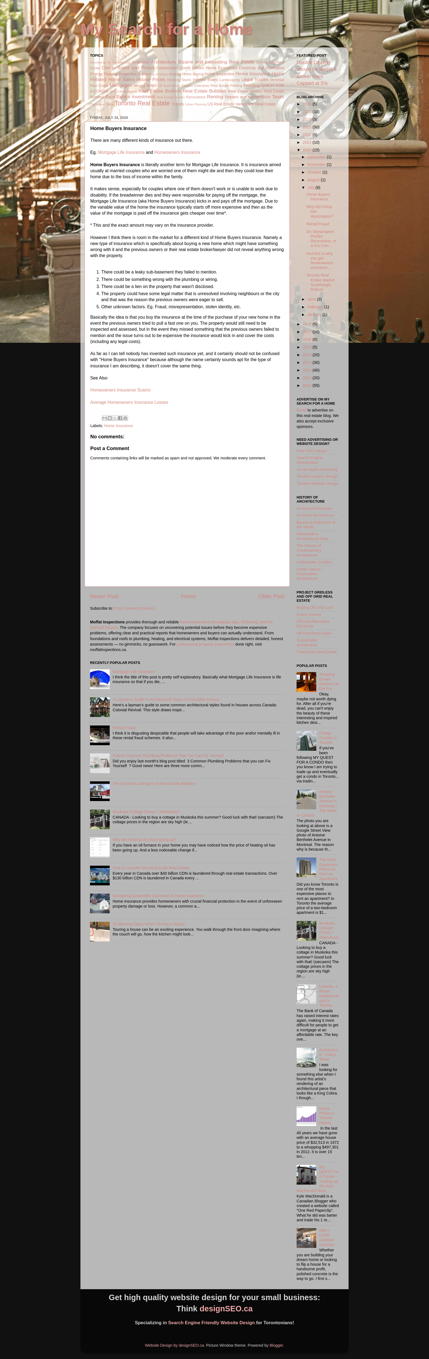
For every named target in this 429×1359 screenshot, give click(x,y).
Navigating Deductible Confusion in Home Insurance (158, 896)
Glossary (161, 74)
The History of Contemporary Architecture (309, 550)
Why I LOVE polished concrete (326, 1237)
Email (301, 410)
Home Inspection (219, 74)
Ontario (187, 86)
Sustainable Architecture (307, 642)
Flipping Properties (120, 74)
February (316, 307)
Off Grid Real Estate (314, 633)
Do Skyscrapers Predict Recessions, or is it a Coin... (321, 238)
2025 (307, 112)
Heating (175, 74)
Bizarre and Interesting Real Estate (216, 62)
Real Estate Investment (130, 96)
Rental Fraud (124, 727)
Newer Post (104, 596)
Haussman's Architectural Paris (313, 536)
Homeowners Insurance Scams (120, 390)
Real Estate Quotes (171, 97)
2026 (307, 104)
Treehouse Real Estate (317, 652)
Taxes (278, 96)
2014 (307, 355)
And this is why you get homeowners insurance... (319, 260)
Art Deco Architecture (315, 515)
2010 (307, 385)
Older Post (271, 596)
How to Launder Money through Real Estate (151, 868)
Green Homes (309, 614)
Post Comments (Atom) (134, 608)
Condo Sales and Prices (128, 67)
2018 (307, 324)
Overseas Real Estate (211, 86)
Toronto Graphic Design (317, 476)
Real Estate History (245, 91)
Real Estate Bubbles (204, 91)
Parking (236, 86)
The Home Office (102, 104)
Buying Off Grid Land (315, 607)
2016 (307, 339)
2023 (307, 127)
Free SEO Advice (312, 451)
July (312, 187)
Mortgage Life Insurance (121, 152)
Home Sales (121, 79)
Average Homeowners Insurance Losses (129, 402)
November (317, 164)
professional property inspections (205, 644)
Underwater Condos (314, 562)
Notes (151, 85)
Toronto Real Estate (142, 103)
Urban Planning (196, 104)
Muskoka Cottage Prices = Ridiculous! (146, 812)
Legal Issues (254, 79)
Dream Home (204, 68)
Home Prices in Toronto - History (327, 1115)
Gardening (146, 74)
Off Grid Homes (169, 85)
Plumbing (252, 85)
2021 (307, 142)
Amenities (140, 62)
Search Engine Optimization (309, 460)
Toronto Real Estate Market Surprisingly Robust (320, 282)
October (315, 172)
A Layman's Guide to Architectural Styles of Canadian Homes (166, 699)
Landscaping (230, 80)
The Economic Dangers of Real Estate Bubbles (154, 783)
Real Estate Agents (123, 91)
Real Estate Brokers (159, 91)
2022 (307, 135)
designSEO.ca (226, 1308)
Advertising (98, 62)
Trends (178, 104)
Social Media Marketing (317, 469)
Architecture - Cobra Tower (328, 1055)
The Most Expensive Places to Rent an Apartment (328, 869)
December (317, 157)
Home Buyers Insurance (318, 196)
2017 (307, 332)
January (315, 314)
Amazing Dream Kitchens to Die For (329, 681)
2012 (307, 370)
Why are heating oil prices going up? (144, 839)
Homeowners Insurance (177, 152)
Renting (215, 96)
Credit (185, 68)
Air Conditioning (118, 62)
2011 (307, 378)
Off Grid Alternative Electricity (313, 623)
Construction (167, 68)
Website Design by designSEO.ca (174, 1345)
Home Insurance (253, 73)
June (312, 299)
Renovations (196, 97)
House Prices (151, 79)
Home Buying (193, 74)
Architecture (163, 62)
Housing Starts (179, 80)
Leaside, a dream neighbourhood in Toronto (329, 995)
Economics (227, 68)
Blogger (276, 1345)
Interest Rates (205, 79)
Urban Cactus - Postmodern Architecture (310, 574)
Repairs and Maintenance (248, 97)
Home (188, 596)
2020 (307, 150)
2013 (307, 362)
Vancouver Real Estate (256, 104)
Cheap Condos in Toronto (328, 738)
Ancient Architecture (314, 508)
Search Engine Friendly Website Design (211, 1322)
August (314, 180)
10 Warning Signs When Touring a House (149, 924)
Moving (139, 86)
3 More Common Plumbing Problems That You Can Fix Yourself (168, 755)
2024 (307, 119)
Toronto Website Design (317, 483)
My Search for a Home (166, 29)
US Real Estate (221, 104)
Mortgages (121, 85)
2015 (307, 347)
